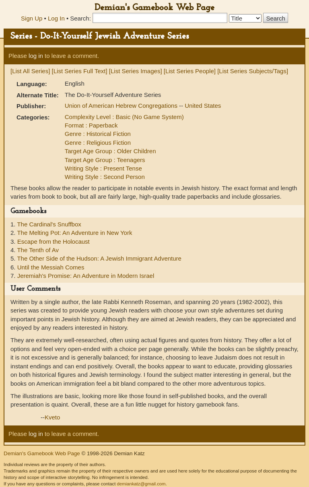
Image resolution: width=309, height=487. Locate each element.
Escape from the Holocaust (53, 241)
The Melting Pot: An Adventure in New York (74, 232)
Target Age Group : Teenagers (105, 159)
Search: (80, 18)
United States (203, 105)
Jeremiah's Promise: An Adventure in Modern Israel (85, 275)
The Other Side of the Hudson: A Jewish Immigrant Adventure (99, 258)
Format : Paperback (91, 125)
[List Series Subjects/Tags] (252, 71)
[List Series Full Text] (79, 71)
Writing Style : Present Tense (103, 168)
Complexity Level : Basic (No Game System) (124, 116)
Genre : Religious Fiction (98, 142)
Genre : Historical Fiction (98, 133)
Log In (56, 18)
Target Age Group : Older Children (110, 151)
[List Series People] (190, 71)
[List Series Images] (135, 71)
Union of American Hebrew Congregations (122, 105)
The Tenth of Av (38, 250)
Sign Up (31, 18)
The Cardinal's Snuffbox (49, 224)
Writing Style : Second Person (105, 176)
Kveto (52, 417)
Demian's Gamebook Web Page (154, 7)
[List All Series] (30, 71)
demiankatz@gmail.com (141, 483)
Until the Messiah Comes (50, 267)
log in (36, 55)
